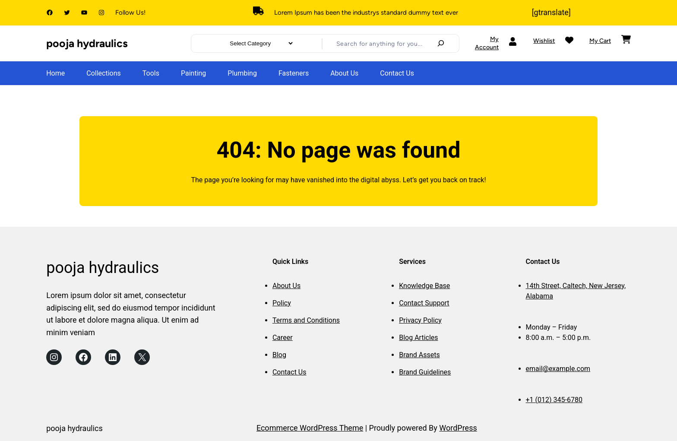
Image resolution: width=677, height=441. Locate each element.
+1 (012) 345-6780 (554, 400)
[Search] (441, 43)
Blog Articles (418, 337)
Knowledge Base (424, 286)
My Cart (600, 40)
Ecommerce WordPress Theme (309, 427)
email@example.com (558, 369)
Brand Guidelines (425, 372)
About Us (286, 286)
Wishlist (544, 40)
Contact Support (424, 303)
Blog (279, 355)
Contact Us (289, 372)
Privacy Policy (420, 320)
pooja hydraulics (87, 43)
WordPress (458, 427)
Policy (281, 303)
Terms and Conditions (306, 320)
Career (282, 337)
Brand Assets (419, 355)
